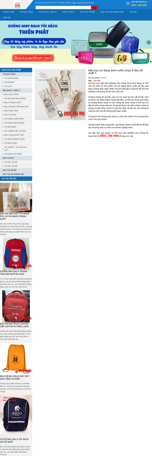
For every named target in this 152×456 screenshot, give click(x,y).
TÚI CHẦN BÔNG (11, 78)
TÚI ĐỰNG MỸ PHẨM (12, 154)
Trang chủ (8, 12)
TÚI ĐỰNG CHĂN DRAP (14, 119)
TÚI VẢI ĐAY (9, 82)
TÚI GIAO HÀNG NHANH (14, 123)
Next (149, 42)
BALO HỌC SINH (11, 111)
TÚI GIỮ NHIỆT (10, 127)
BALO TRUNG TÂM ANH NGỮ (16, 107)
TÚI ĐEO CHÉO (10, 143)
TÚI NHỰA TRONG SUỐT (14, 139)
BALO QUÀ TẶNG (11, 94)
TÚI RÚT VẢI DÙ (10, 162)
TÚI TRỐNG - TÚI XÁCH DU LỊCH (15, 148)
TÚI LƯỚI (8, 86)
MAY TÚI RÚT (68, 12)
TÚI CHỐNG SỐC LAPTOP (15, 131)
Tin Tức (133, 12)
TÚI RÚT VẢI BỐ (10, 166)
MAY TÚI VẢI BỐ (87, 12)
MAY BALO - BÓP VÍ (47, 12)
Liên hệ (6, 18)
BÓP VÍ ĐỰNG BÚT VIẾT (14, 135)
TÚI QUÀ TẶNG (26, 12)
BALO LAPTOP (10, 115)
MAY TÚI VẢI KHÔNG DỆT (112, 12)
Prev (3, 42)
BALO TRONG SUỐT (12, 103)
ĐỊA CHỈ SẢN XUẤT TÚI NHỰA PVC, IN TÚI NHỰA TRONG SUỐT (14, 216)
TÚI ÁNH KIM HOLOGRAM (15, 98)
